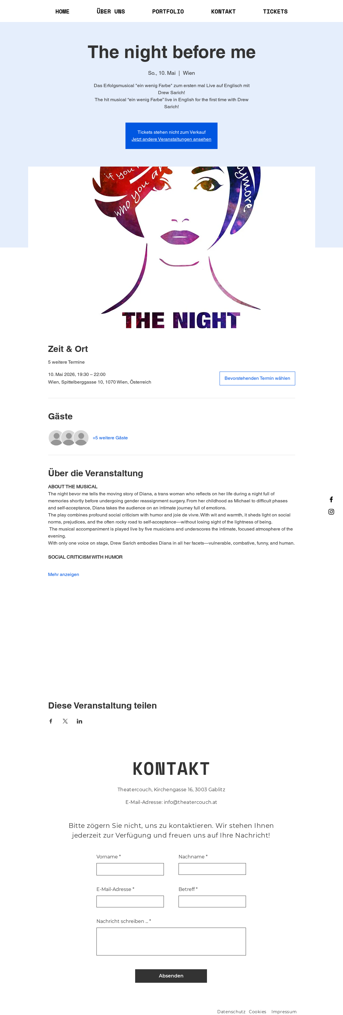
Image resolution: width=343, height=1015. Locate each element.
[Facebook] (331, 499)
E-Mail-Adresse (113, 889)
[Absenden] (171, 976)
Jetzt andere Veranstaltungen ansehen (171, 139)
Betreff (187, 889)
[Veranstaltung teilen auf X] (65, 721)
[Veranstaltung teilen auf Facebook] (51, 721)
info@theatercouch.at (190, 802)
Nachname (192, 857)
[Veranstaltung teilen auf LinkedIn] (79, 721)
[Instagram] (331, 512)
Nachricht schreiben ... (122, 921)
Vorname (107, 857)
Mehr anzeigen (63, 574)
